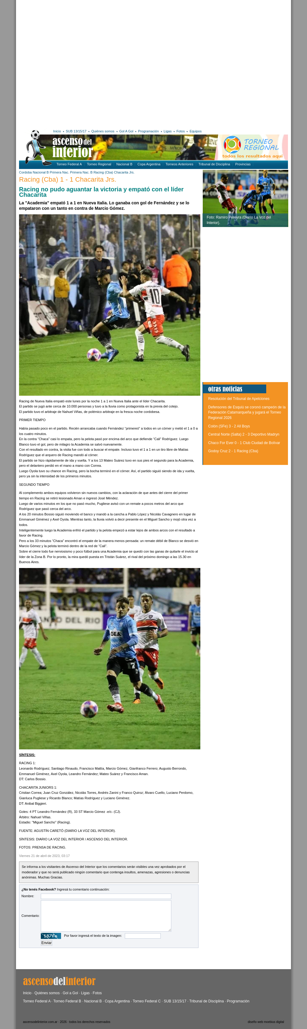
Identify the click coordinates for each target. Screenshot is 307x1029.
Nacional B (124, 164)
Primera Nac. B (81, 172)
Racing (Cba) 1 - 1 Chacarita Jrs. (67, 179)
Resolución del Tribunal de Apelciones (239, 399)
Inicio (57, 131)
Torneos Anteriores (179, 164)
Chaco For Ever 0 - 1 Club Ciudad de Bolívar (244, 443)
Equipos (195, 131)
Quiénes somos (102, 131)
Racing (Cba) (103, 172)
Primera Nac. (59, 172)
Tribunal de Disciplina (214, 164)
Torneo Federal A (69, 164)
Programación (148, 131)
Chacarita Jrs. (124, 172)
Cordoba (25, 172)
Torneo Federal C (147, 1001)
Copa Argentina (148, 164)
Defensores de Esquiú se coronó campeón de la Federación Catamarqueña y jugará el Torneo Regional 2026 (247, 412)
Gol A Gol (126, 131)
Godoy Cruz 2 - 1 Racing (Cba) (233, 451)
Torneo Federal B (67, 1001)
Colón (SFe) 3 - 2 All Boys (229, 426)
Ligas (168, 131)
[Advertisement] (63, 63)
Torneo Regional (99, 164)
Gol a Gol (70, 993)
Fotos (180, 131)
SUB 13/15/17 (76, 131)
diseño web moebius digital (266, 1022)
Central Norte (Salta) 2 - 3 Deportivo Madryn (243, 434)
